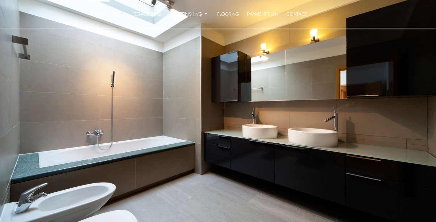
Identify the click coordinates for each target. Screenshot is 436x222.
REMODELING (148, 14)
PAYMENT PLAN (262, 14)
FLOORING (228, 14)
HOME (99, 14)
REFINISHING (189, 14)
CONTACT (296, 14)
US (116, 14)
